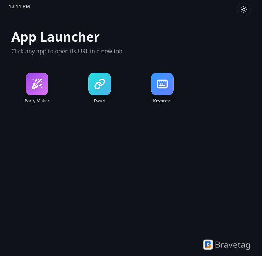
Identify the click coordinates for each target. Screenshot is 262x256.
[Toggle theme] (244, 9)
